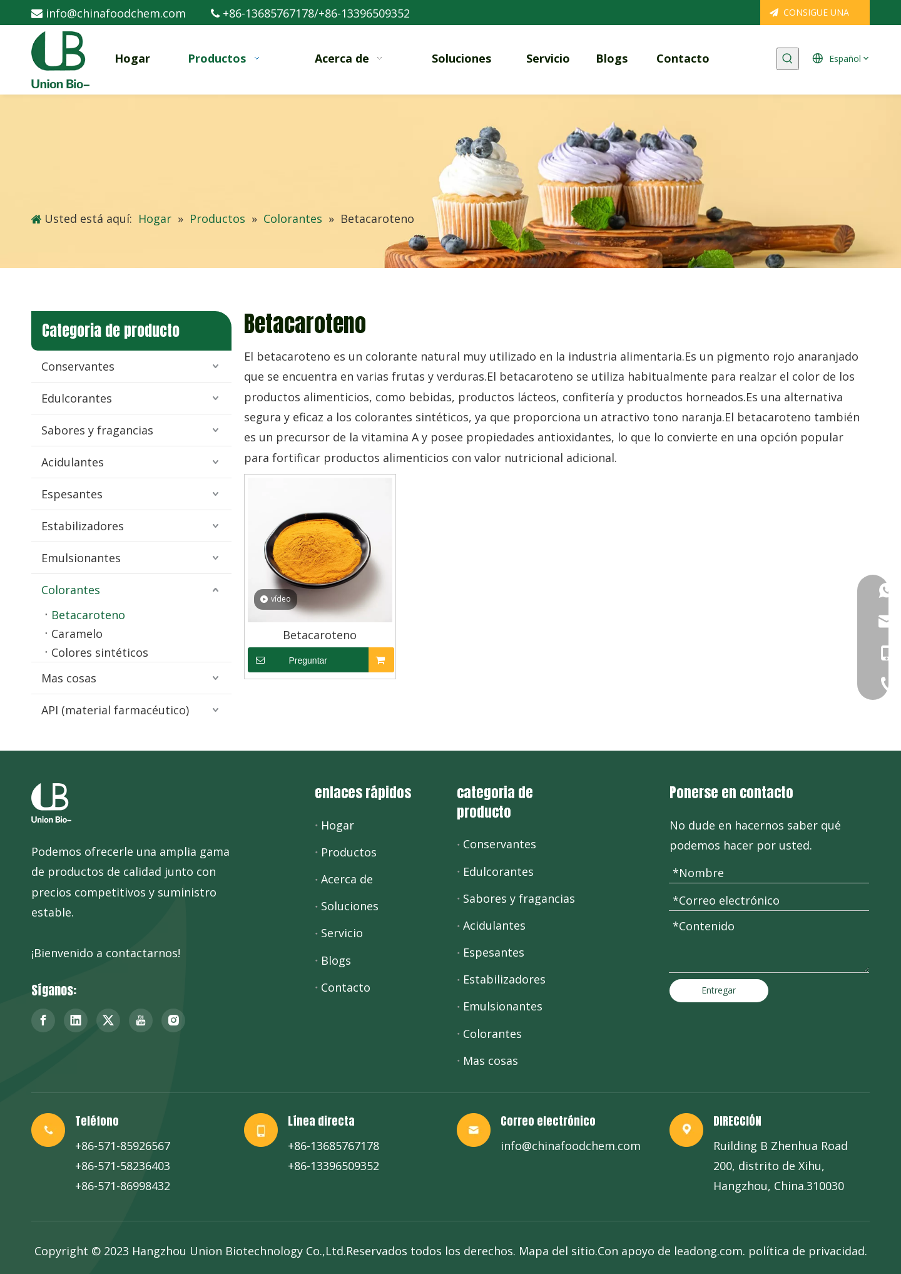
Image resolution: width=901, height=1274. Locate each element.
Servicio (342, 932)
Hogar (337, 825)
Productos (349, 852)
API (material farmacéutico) (115, 709)
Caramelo (77, 633)
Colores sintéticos (99, 652)
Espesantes (72, 493)
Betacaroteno (88, 614)
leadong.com (708, 1250)
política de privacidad (806, 1250)
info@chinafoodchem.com (116, 13)
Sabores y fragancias (97, 430)
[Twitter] (108, 1020)
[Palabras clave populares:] (787, 59)
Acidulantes (72, 462)
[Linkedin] (76, 1020)
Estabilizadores (82, 525)
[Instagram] (173, 1020)
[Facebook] (43, 1020)
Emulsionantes (81, 557)
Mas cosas (68, 678)
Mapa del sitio (557, 1250)
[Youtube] (141, 1020)
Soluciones (350, 905)
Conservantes (78, 366)
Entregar (718, 990)
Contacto (345, 987)
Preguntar (287, 659)
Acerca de (347, 878)
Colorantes (70, 589)
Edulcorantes (76, 398)
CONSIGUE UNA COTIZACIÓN (809, 15)
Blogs (336, 960)
